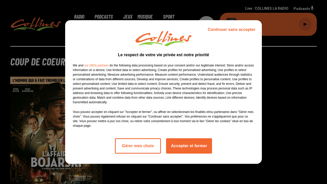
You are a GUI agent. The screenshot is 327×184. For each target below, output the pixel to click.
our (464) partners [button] (96, 65)
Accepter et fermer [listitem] (189, 146)
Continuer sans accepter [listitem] (231, 29)
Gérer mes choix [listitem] (138, 146)
